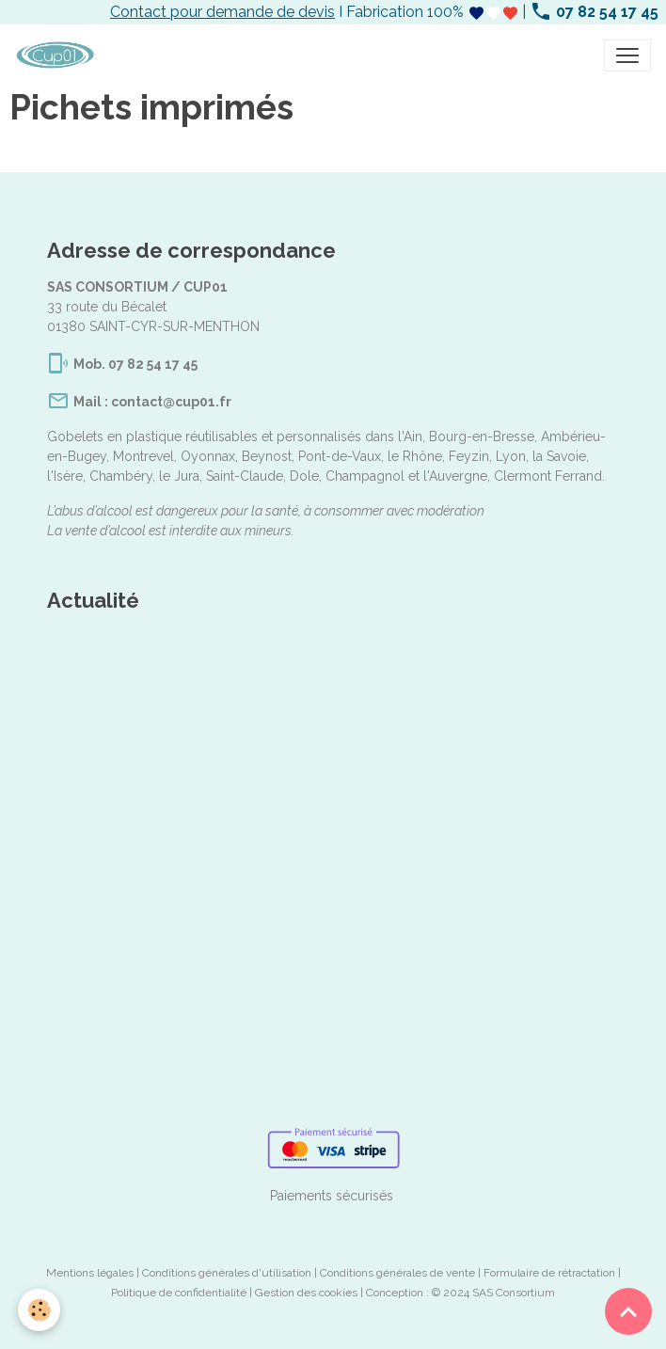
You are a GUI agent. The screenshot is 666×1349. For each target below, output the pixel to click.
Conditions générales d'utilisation (226, 1272)
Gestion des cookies (306, 1292)
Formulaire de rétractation (549, 1272)
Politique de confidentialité (178, 1292)
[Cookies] (40, 1310)
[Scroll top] (628, 1311)
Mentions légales (90, 1272)
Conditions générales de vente (397, 1272)
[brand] (59, 55)
